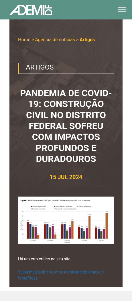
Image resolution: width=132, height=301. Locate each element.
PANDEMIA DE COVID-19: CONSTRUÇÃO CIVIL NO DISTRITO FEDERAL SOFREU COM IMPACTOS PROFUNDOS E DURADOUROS (66, 126)
